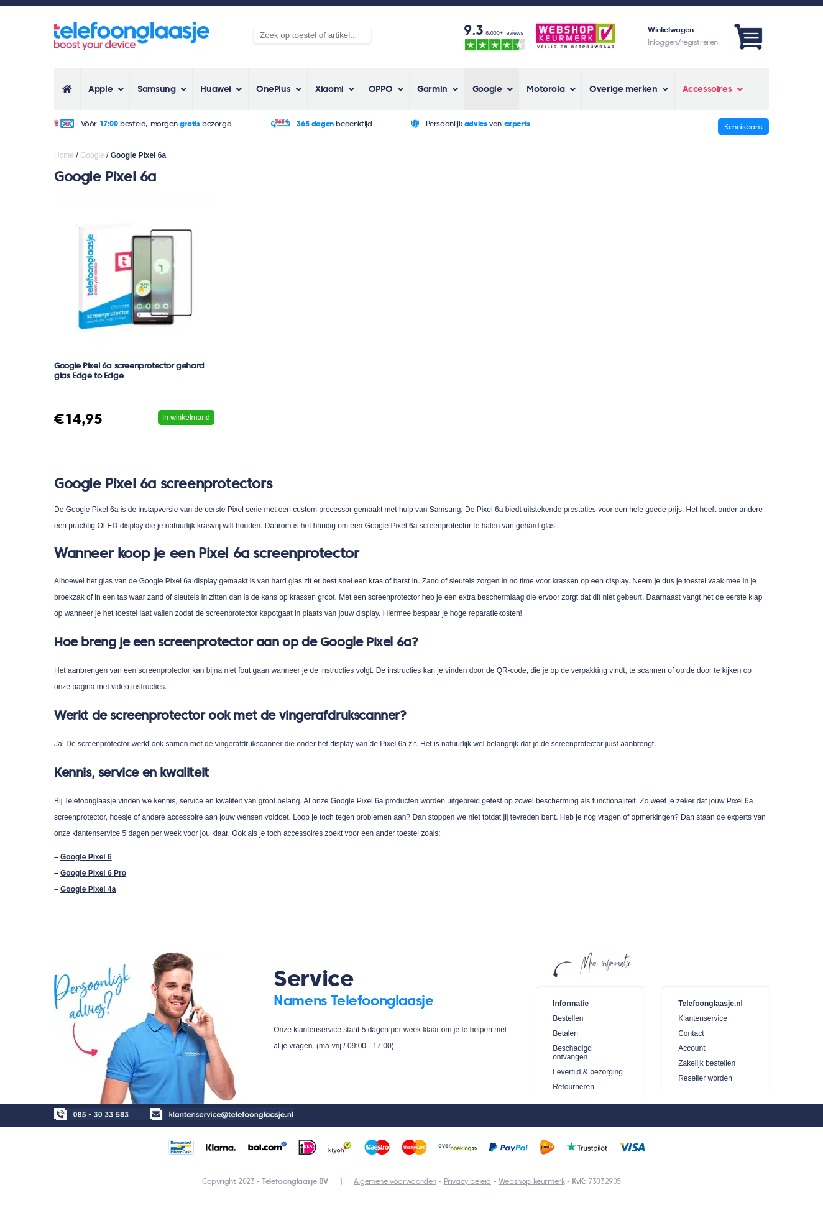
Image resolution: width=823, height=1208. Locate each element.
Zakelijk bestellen (706, 1063)
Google (92, 155)
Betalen (565, 1033)
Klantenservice (702, 1018)
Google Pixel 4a (88, 889)
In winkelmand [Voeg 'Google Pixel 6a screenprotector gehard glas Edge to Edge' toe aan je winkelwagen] (186, 417)
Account (691, 1048)
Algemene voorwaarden (395, 1181)
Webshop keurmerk (532, 1181)
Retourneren (573, 1086)
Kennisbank (743, 126)
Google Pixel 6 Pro (93, 873)
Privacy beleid (467, 1181)
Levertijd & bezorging (588, 1072)
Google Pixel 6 (86, 857)
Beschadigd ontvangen (572, 1052)
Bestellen (568, 1018)
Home (64, 155)
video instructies (138, 686)
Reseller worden (705, 1078)
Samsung (445, 509)
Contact (691, 1033)
